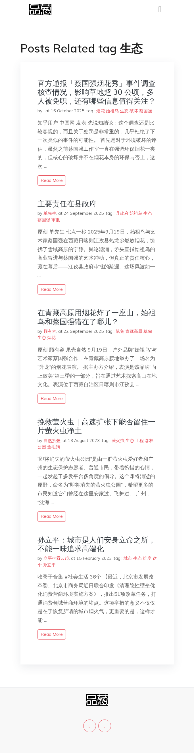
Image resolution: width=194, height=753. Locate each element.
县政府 (122, 213)
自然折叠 (52, 440)
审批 (55, 219)
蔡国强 (145, 110)
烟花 (100, 110)
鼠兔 (120, 331)
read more (52, 180)
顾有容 (49, 331)
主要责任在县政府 (67, 203)
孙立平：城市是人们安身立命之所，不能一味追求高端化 (96, 544)
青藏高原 (133, 331)
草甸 (147, 331)
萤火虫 (118, 440)
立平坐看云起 (56, 558)
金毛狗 (53, 446)
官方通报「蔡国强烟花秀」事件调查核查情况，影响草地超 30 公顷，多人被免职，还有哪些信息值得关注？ (96, 92)
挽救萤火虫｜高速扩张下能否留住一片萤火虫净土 (96, 426)
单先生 (49, 213)
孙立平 (49, 564)
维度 (147, 558)
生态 (124, 110)
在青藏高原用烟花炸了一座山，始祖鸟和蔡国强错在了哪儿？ (96, 317)
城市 (128, 558)
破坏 (134, 110)
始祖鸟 (112, 110)
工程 (139, 440)
